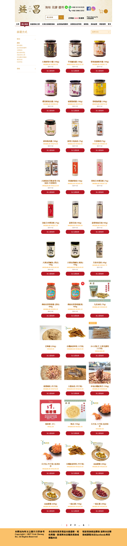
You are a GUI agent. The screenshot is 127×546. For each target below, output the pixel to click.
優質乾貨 (19, 59)
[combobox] (101, 32)
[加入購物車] (50, 71)
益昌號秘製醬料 (22, 48)
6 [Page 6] (83, 525)
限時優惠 (19, 45)
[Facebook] (89, 9)
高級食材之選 (21, 55)
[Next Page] (89, 525)
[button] (104, 11)
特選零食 (19, 62)
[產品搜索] (50, 17)
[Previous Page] (61, 525)
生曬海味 (19, 50)
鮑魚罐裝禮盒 (21, 52)
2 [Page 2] (70, 525)
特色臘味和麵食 (22, 57)
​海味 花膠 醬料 (54, 7)
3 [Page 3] (75, 525)
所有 (18, 43)
